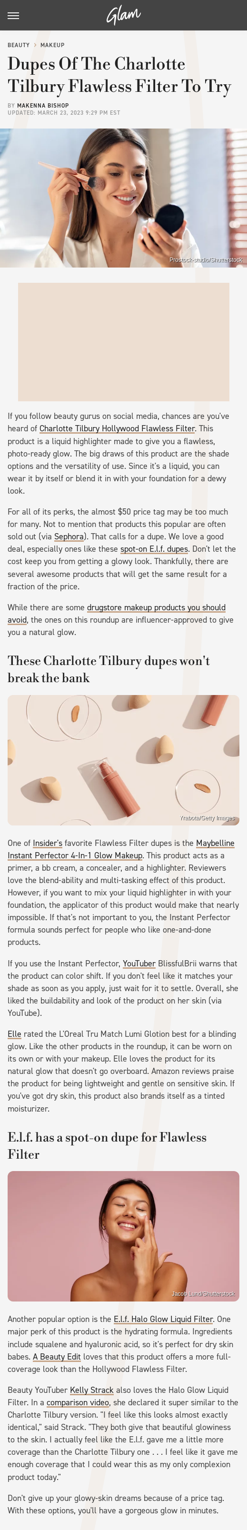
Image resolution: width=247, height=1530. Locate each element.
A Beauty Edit (57, 1356)
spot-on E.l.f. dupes (154, 549)
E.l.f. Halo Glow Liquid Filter (163, 1319)
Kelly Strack (92, 1390)
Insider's (47, 843)
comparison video (78, 1402)
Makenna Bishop (43, 105)
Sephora (69, 536)
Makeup (52, 45)
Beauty (19, 45)
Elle (14, 1034)
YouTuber (139, 963)
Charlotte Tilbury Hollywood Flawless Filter (117, 428)
